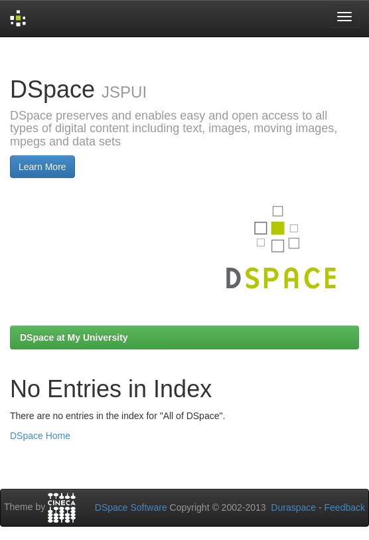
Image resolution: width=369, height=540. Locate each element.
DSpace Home (40, 435)
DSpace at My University (74, 337)
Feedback (345, 507)
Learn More (42, 166)
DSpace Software (131, 507)
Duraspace (293, 507)
